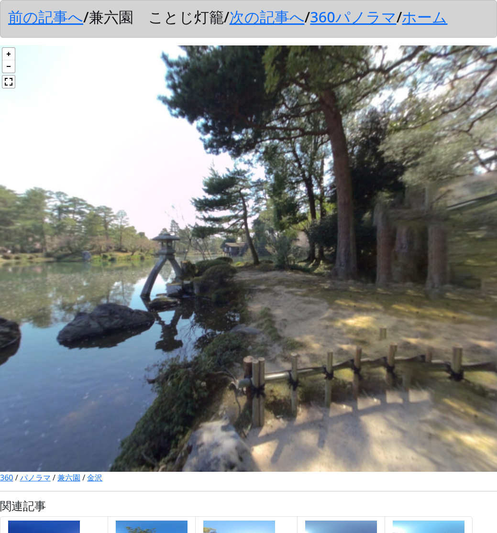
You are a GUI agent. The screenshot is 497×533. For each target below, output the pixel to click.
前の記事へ (45, 17)
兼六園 (68, 477)
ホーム (424, 17)
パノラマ (35, 477)
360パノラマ (353, 17)
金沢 (94, 477)
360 (6, 477)
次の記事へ (267, 17)
